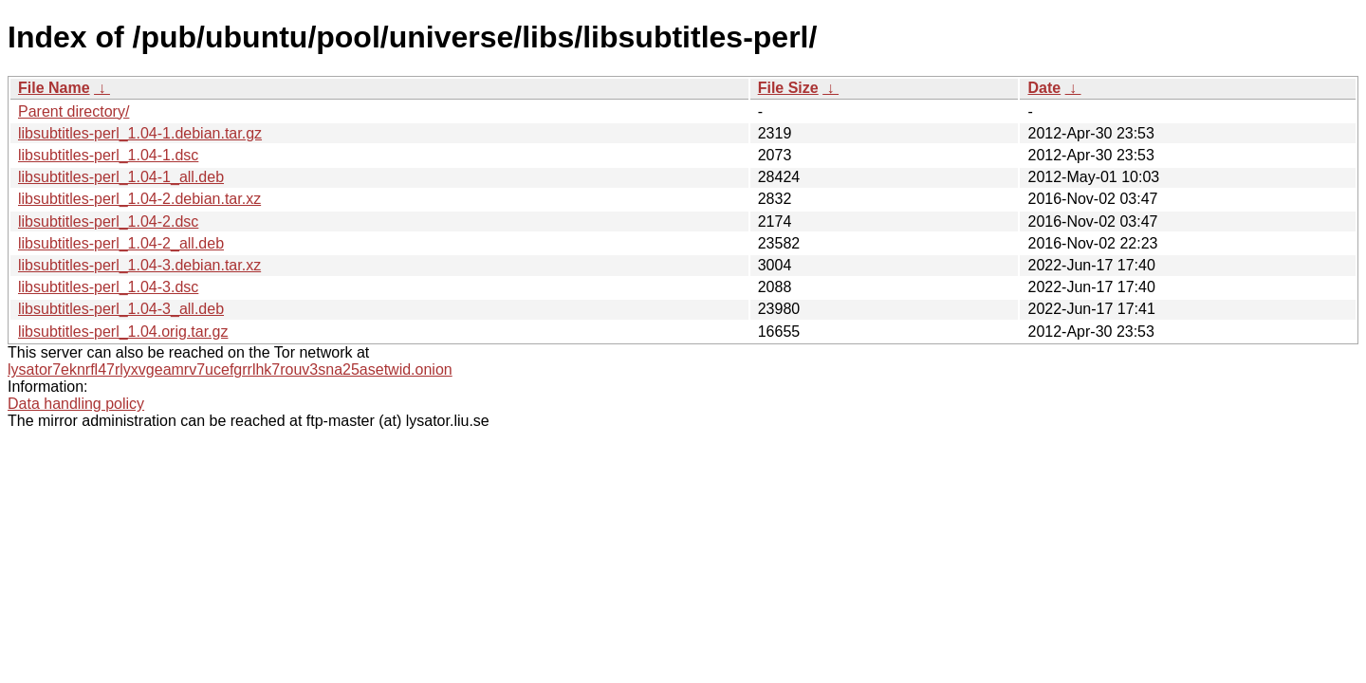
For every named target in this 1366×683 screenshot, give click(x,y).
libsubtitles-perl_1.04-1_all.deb (121, 177)
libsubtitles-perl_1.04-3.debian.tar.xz (139, 265)
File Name (54, 88)
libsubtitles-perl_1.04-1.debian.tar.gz (140, 133)
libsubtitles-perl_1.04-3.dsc (108, 287)
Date (1044, 88)
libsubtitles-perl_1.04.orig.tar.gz (123, 331)
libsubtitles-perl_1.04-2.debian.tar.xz (139, 199)
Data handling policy (76, 404)
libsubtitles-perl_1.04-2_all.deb (121, 243)
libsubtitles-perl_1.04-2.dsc (108, 221)
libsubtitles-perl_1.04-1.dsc (108, 155)
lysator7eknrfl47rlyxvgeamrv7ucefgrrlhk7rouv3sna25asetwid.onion (230, 369)
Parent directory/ (73, 111)
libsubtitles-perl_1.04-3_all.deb (121, 309)
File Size (788, 88)
